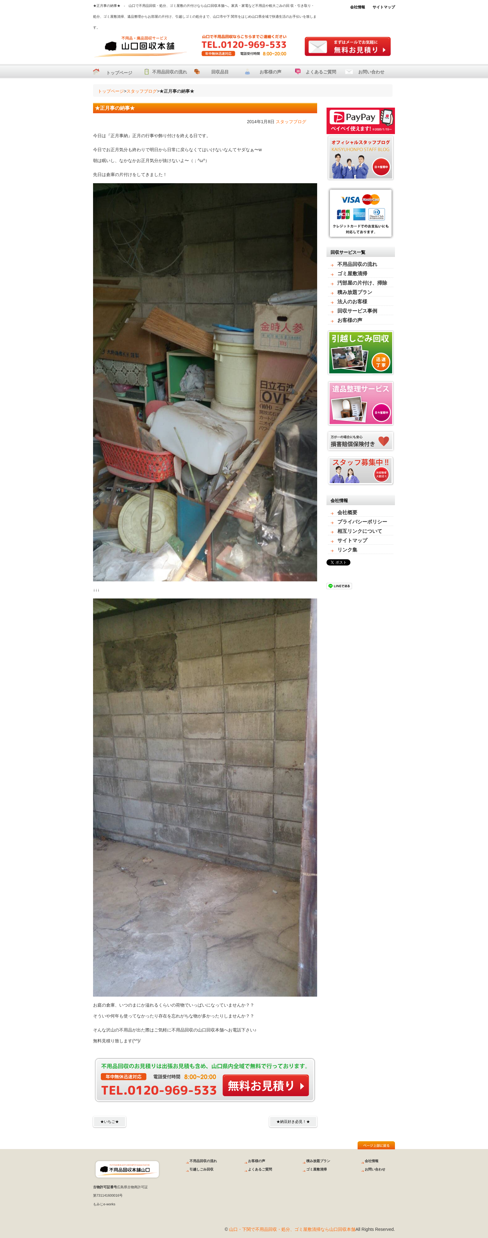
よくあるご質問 (321, 71)
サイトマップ (384, 7)
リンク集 (347, 549)
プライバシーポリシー (362, 521)
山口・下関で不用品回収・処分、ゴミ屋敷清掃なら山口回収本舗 (292, 1229)
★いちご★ (109, 1121)
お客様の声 (270, 71)
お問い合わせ (371, 71)
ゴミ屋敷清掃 (352, 273)
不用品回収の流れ (169, 71)
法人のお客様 (352, 301)
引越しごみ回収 (202, 1169)
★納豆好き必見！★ (293, 1121)
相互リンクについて (359, 531)
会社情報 (357, 7)
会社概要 (347, 512)
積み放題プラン (354, 292)
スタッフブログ (141, 91)
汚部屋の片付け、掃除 (362, 283)
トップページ (119, 72)
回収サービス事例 (357, 311)
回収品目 (220, 71)
